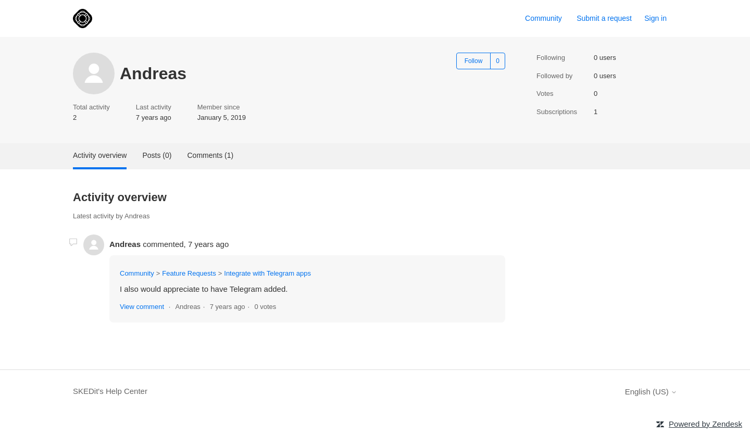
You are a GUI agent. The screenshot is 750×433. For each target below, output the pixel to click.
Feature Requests (189, 273)
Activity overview (100, 155)
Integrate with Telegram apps (267, 273)
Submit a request (604, 18)
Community (543, 18)
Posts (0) (156, 155)
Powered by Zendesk (705, 423)
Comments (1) (210, 155)
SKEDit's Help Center (110, 391)
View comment (142, 307)
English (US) (651, 391)
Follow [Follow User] (474, 61)
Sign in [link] (655, 18)
